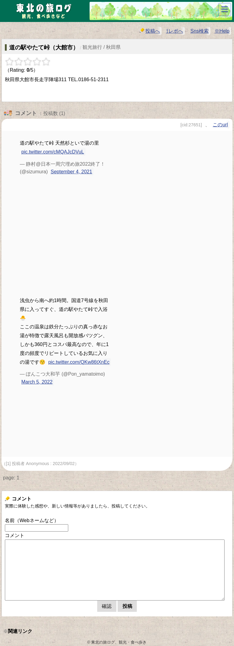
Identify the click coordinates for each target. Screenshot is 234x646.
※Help (221, 31)
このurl (220, 124)
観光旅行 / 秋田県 (102, 47)
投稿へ (150, 31)
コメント (14, 535)
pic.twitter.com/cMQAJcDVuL (52, 151)
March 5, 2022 (36, 381)
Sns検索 (199, 31)
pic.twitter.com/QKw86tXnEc (78, 362)
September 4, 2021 (71, 171)
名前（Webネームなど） (32, 520)
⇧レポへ (174, 31)
